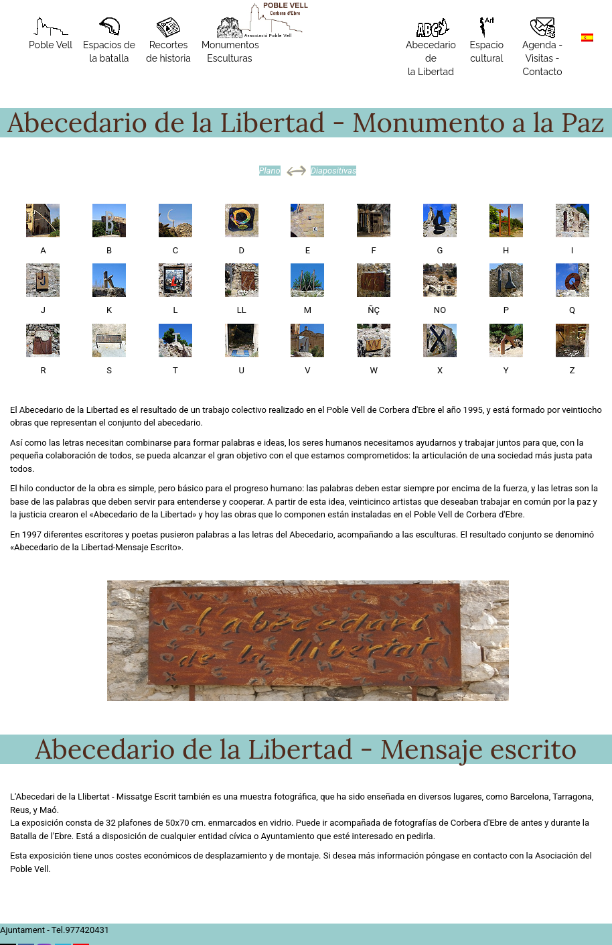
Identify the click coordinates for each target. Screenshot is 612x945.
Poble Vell (50, 33)
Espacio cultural (486, 40)
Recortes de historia (168, 40)
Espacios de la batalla (109, 40)
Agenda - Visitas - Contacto (542, 47)
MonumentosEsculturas (230, 40)
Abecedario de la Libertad (431, 47)
